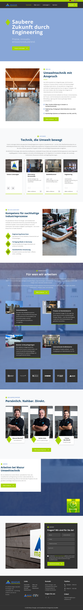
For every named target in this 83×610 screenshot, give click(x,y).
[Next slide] (13, 188)
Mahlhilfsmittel (67, 174)
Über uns (36, 5)
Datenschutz (27, 590)
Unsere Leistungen (19, 48)
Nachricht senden (54, 564)
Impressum (35, 588)
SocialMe (56, 607)
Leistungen (46, 5)
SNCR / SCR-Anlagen (31, 174)
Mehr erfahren (50, 119)
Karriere (55, 5)
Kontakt (71, 5)
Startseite (28, 5)
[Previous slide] (8, 188)
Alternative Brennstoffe (47, 175)
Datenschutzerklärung (59, 555)
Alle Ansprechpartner (40, 450)
